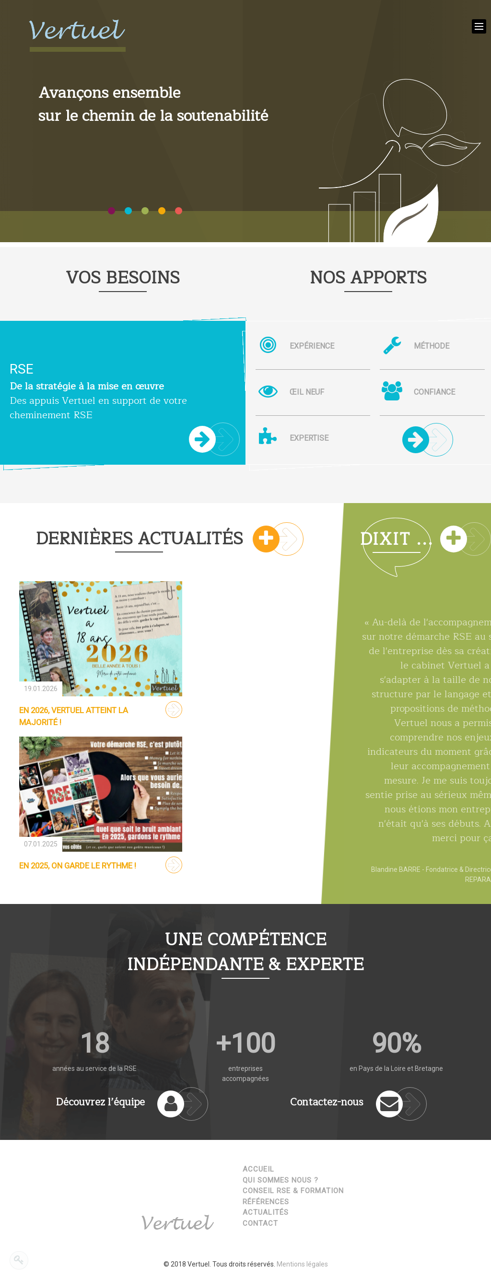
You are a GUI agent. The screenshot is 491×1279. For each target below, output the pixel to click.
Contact (260, 1223)
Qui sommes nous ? (280, 1180)
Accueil (258, 1169)
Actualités (266, 1212)
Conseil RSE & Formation (293, 1190)
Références (266, 1201)
